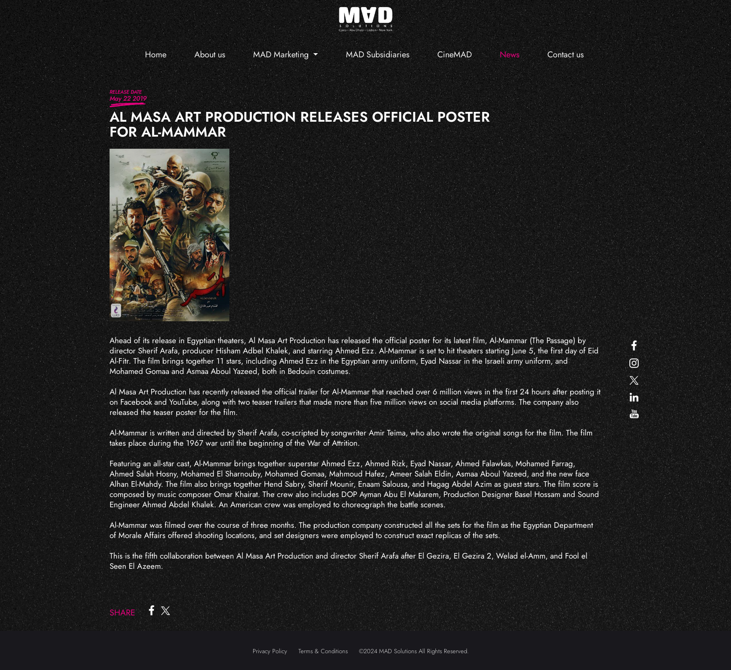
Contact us (565, 54)
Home (155, 54)
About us (209, 54)
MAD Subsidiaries (377, 54)
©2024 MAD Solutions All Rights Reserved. (414, 651)
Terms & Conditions (323, 651)
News (509, 54)
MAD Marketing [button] (282, 54)
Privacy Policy (270, 651)
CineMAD (454, 54)
